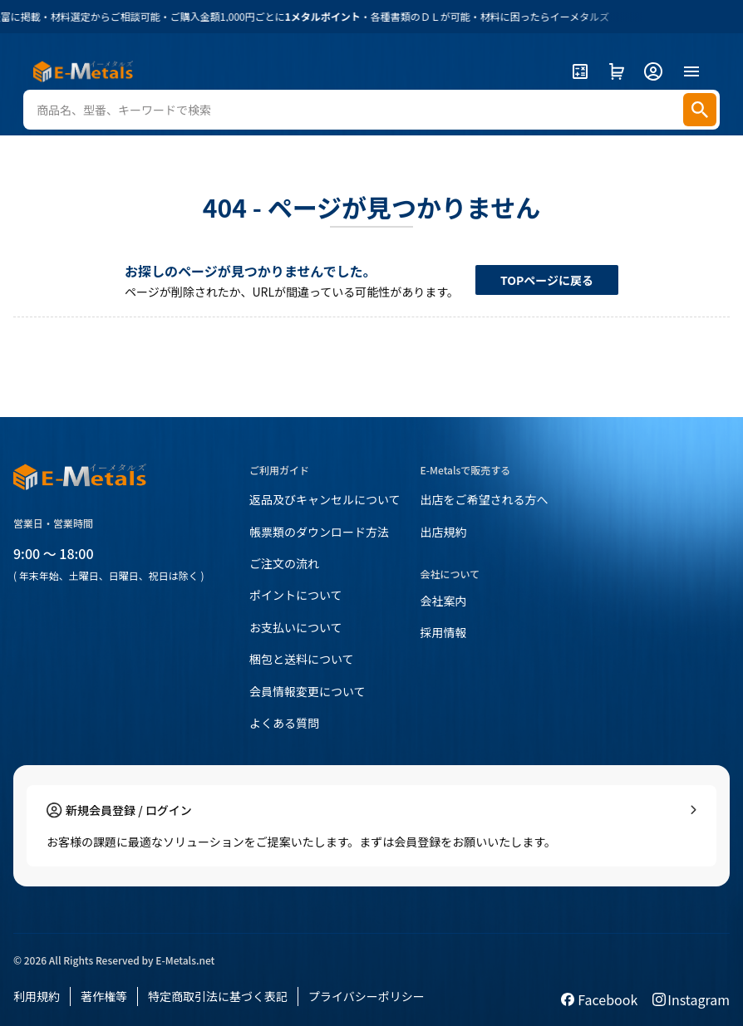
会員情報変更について (307, 691)
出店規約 (444, 531)
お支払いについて (295, 627)
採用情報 (444, 632)
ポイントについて (295, 595)
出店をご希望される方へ (485, 499)
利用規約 (36, 996)
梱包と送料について (301, 658)
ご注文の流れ (284, 563)
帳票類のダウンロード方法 (319, 531)
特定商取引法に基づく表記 (218, 996)
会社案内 (444, 600)
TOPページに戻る (546, 280)
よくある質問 (284, 722)
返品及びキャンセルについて (325, 499)
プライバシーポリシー (366, 996)
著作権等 (104, 996)
